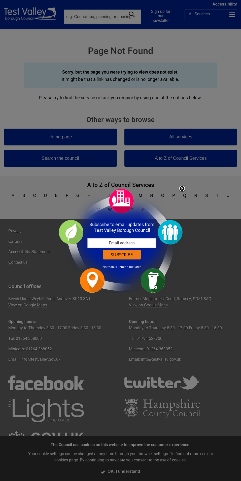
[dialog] (120, 240)
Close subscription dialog (182, 189)
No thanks (109, 267)
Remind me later (129, 267)
